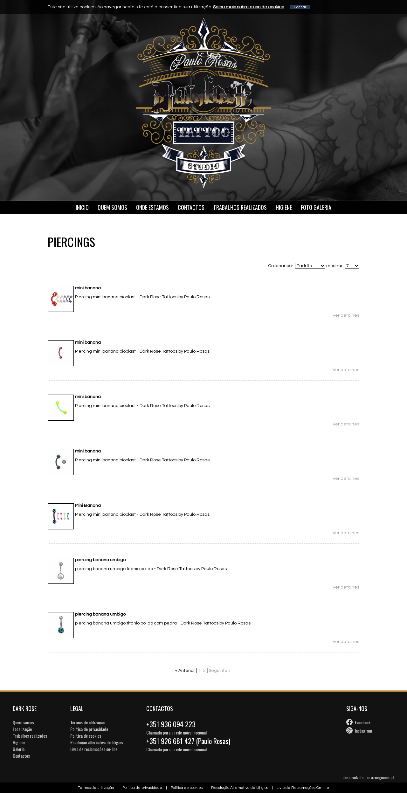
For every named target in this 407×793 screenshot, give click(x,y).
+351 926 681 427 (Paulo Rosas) (188, 741)
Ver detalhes (346, 315)
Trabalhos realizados (30, 735)
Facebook (362, 722)
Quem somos (112, 207)
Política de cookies (85, 735)
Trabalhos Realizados (240, 207)
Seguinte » (220, 670)
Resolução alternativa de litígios (96, 742)
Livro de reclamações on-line (93, 749)
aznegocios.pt (382, 777)
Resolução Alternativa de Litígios (239, 788)
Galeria (18, 749)
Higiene (284, 207)
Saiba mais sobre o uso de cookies (248, 7)
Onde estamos (152, 207)
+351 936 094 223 (171, 724)
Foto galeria (316, 207)
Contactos (191, 207)
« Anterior (185, 670)
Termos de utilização (87, 722)
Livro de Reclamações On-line (303, 788)
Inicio (82, 207)
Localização (22, 729)
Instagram (363, 730)
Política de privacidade (89, 729)
